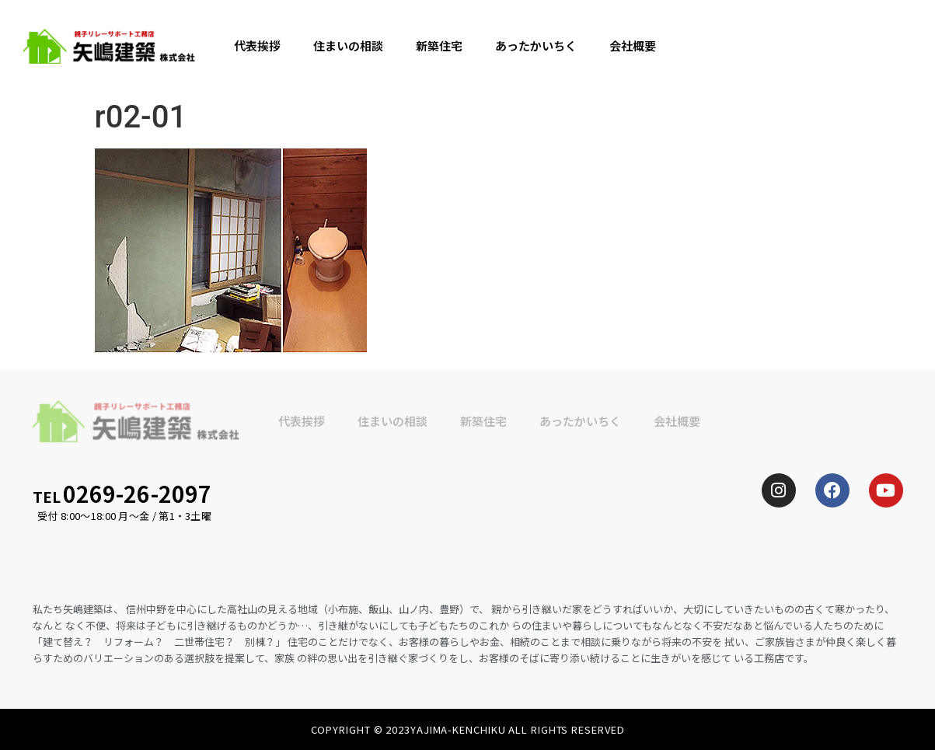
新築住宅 (439, 45)
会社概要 (632, 45)
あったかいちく (536, 45)
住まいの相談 (348, 45)
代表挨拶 (257, 45)
